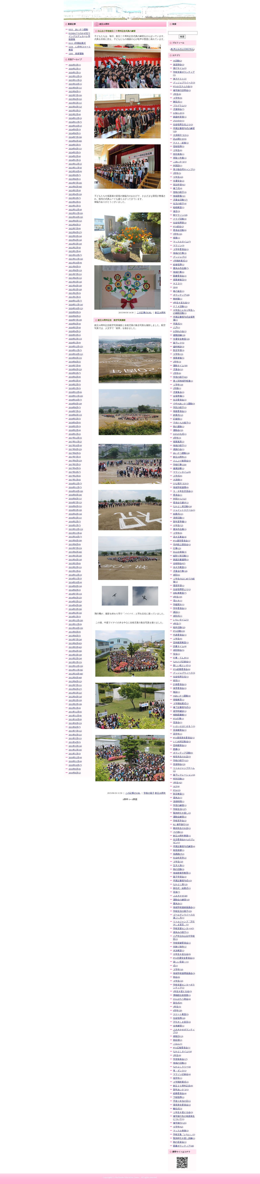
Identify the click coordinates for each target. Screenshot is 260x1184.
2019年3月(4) (75, 381)
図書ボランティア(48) (183, 1146)
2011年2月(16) (75, 750)
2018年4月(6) (75, 422)
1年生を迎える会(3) (182, 991)
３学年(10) (178, 969)
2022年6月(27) (75, 232)
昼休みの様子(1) (181, 932)
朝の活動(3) (178, 869)
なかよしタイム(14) (182, 1051)
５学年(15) (178, 354)
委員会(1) (177, 495)
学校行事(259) (179, 464)
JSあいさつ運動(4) (182, 696)
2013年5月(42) (75, 647)
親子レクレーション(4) (184, 775)
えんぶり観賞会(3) (182, 461)
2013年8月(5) (75, 636)
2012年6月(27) (75, 689)
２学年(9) (177, 533)
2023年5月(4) (75, 190)
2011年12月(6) (75, 712)
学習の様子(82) (180, 377)
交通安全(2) (178, 181)
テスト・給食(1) (181, 143)
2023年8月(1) (75, 179)
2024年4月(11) (75, 149)
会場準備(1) (178, 396)
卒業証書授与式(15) (182, 880)
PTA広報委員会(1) (181, 1048)
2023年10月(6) (75, 171)
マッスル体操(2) (181, 1131)
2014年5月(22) (75, 601)
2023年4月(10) (75, 194)
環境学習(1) (178, 585)
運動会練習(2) (179, 817)
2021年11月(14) (76, 259)
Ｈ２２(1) (177, 283)
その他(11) (178, 832)
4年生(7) (177, 623)
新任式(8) (177, 1003)
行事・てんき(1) (181, 658)
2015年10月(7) (75, 537)
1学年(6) (177, 373)
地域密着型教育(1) (182, 873)
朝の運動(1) (178, 426)
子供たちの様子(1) (182, 423)
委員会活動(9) (179, 230)
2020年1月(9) (75, 343)
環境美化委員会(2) (182, 1105)
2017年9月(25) (75, 449)
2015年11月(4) (75, 533)
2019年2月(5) (75, 384)
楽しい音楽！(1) (181, 962)
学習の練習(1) (179, 805)
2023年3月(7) (75, 198)
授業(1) (176, 238)
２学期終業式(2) (181, 1082)
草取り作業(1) (179, 158)
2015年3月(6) (75, 563)
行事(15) (177, 548)
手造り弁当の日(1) (182, 1101)
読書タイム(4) (179, 646)
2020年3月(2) (75, 335)
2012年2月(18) (75, 704)
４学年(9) (177, 98)
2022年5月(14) (75, 236)
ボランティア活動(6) (183, 753)
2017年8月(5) (75, 453)
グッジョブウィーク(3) (184, 673)
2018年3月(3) (75, 426)
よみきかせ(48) (180, 896)
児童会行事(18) (180, 571)
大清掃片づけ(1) (181, 135)
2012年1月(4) (75, 708)
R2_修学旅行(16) (181, 824)
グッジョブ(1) (179, 257)
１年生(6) (177, 639)
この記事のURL (144, 312)
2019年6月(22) (75, 369)
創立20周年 (160, 312)
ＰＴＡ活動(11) (180, 306)
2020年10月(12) (76, 308)
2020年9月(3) (75, 312)
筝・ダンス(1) (179, 1071)
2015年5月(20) (75, 556)
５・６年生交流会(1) (183, 491)
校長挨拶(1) (178, 850)
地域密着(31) (179, 196)
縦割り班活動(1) (181, 556)
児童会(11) (178, 369)
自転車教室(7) (179, 593)
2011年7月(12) (75, 731)
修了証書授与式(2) (182, 707)
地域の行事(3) (179, 253)
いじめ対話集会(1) (182, 741)
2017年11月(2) (75, 442)
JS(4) (175, 287)
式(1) (175, 966)
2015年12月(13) (76, 529)
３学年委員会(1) (181, 249)
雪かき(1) (177, 601)
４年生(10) (178, 981)
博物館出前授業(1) (182, 995)
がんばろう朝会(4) (182, 999)
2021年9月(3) (75, 266)
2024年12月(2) (75, 118)
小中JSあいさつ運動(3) (184, 404)
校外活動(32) (179, 627)
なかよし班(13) (180, 884)
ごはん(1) (177, 1044)
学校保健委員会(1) (182, 943)
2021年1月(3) (75, 297)
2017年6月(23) (75, 461)
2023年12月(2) (75, 164)
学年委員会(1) (179, 608)
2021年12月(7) (75, 255)
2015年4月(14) (75, 560)
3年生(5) (177, 1007)
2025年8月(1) (75, 91)
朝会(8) (176, 977)
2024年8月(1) (75, 133)
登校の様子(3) (179, 192)
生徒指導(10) (179, 1018)
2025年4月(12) (75, 107)
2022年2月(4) (75, 248)
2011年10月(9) (75, 719)
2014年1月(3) (75, 617)
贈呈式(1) (177, 102)
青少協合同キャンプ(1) (184, 169)
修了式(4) (177, 188)
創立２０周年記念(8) (183, 1086)
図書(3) (176, 749)
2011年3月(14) (75, 746)
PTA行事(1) (178, 719)
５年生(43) (178, 177)
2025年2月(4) (75, 114)
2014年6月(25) (75, 598)
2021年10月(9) (75, 263)
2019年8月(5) (75, 362)
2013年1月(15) (75, 662)
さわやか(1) (178, 121)
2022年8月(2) (75, 225)
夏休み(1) (177, 903)
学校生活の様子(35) (182, 911)
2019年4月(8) (75, 377)
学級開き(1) (178, 604)
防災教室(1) (178, 794)
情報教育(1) (178, 700)
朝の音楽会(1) (179, 1142)
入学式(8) (177, 476)
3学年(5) (177, 173)
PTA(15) (176, 790)
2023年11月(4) (75, 168)
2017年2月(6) (75, 476)
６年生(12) (178, 525)
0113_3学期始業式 (77, 43)
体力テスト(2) (179, 79)
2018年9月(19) (75, 404)
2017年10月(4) (75, 445)
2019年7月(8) (75, 365)
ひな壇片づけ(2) (181, 483)
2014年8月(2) (75, 590)
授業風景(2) (178, 442)
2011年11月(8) (75, 716)
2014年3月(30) (75, 609)
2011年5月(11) (75, 738)
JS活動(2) (177, 61)
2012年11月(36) (76, 670)
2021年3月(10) (75, 289)
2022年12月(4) (75, 209)
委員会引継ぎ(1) (181, 503)
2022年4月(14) (75, 240)
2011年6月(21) (75, 735)
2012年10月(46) (76, 674)
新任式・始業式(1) (182, 888)
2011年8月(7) (75, 727)
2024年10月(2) (75, 126)
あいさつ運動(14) (181, 453)
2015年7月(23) (75, 548)
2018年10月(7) (75, 400)
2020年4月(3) (75, 331)
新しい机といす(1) (182, 665)
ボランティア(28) (181, 295)
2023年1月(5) (75, 206)
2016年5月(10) (75, 510)
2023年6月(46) (75, 187)
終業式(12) (178, 415)
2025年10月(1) (75, 84)
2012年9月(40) (75, 677)
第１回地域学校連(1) (183, 381)
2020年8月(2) (75, 316)
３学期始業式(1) (181, 703)
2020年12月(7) (75, 301)
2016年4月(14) (75, 514)
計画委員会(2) (179, 684)
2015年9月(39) (75, 540)
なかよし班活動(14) (182, 506)
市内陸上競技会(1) (182, 544)
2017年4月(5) (75, 468)
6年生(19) (177, 597)
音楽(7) (176, 892)
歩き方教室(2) (179, 567)
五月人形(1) (178, 865)
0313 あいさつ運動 (78, 29)
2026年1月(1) (75, 72)
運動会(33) (178, 430)
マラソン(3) (178, 245)
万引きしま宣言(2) (182, 1022)
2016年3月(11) (75, 518)
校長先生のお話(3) (182, 757)
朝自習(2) (177, 1040)
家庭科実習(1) (179, 117)
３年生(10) (178, 862)
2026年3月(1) (75, 65)
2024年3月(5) (75, 152)
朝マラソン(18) (180, 215)
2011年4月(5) (75, 742)
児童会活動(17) (180, 200)
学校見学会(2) (179, 821)
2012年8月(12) (75, 681)
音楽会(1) (177, 722)
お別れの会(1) (179, 331)
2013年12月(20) (76, 620)
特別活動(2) (178, 779)
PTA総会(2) (178, 226)
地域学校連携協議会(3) (184, 973)
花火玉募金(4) (179, 537)
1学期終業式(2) (180, 261)
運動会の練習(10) (181, 900)
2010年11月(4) (75, 761)
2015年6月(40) (75, 552)
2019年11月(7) (75, 350)
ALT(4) (176, 786)
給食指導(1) (178, 264)
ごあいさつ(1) (179, 162)
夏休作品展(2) (179, 529)
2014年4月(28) (75, 605)
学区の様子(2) (179, 407)
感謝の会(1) (178, 449)
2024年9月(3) (75, 129)
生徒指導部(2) (179, 223)
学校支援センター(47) (183, 928)
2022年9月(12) (75, 221)
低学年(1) (177, 1078)
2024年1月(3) (75, 160)
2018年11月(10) (76, 396)
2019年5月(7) (75, 373)
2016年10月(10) (76, 491)
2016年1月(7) (75, 525)
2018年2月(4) (75, 430)
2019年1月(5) (75, 388)
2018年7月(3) (75, 411)
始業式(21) (178, 514)
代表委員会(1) (179, 635)
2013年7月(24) (75, 639)
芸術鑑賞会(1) (179, 745)
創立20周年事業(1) (182, 836)
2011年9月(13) (75, 723)
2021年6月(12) (75, 278)
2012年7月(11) (75, 685)
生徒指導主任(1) (181, 677)
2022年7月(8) (75, 228)
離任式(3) (177, 1109)
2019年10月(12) (76, 354)
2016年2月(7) (75, 521)
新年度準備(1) (179, 521)
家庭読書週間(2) (181, 560)
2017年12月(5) (75, 438)
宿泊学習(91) (179, 185)
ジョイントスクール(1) (184, 510)
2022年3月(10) (75, 244)
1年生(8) (177, 94)
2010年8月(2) (75, 773)
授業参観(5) (178, 358)
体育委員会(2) (179, 688)
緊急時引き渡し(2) (182, 813)
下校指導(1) (178, 1097)
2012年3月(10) (75, 700)
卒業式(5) (177, 324)
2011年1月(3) (75, 754)
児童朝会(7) (178, 109)
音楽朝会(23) (179, 764)
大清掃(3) (177, 480)
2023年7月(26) (75, 183)
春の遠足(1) (178, 291)
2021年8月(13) (75, 270)
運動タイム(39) (180, 365)
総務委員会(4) (179, 1093)
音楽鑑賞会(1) (179, 730)
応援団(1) (177, 419)
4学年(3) (177, 438)
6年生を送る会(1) (181, 303)
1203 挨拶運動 (76, 53)
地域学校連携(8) (181, 487)
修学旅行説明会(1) (182, 90)
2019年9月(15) (75, 358)
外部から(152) (179, 499)
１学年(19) (178, 385)
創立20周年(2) (179, 457)
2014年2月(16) (75, 613)
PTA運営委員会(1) (181, 541)
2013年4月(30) (75, 651)
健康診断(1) (178, 468)
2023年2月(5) (75, 202)
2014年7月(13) (75, 594)
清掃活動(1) (178, 518)
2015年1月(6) (75, 571)
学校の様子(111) (180, 760)
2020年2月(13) (75, 339)
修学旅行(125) (179, 1123)
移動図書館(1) (179, 715)
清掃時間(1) (178, 801)
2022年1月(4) (75, 251)
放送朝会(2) (178, 64)
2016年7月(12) (75, 502)
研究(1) (176, 680)
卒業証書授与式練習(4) (184, 846)
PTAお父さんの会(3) (182, 86)
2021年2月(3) (75, 293)
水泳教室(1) (178, 950)
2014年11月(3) (75, 578)
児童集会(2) (178, 392)
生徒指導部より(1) (182, 589)
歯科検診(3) (178, 347)
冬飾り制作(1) (179, 947)
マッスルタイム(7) (182, 242)
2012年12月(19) (76, 666)
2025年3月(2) (75, 110)
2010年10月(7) (75, 765)
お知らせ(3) (178, 113)
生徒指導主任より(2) (183, 124)
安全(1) (176, 654)
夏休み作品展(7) (181, 268)
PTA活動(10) (179, 631)
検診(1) (176, 692)
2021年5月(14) (75, 282)
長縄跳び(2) (178, 854)
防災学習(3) (178, 350)
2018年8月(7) (75, 407)
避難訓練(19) (179, 335)
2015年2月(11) (75, 567)
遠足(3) (176, 211)
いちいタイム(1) (181, 620)
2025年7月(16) (75, 95)
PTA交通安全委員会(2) (184, 958)
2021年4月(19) (75, 286)
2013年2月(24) (75, 658)
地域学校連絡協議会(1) (184, 907)
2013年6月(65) (75, 643)
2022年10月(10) (76, 217)
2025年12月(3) (75, 76)
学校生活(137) (179, 809)
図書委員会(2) (179, 276)
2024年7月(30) (75, 137)
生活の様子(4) (179, 204)
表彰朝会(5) (178, 650)
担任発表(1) (178, 154)
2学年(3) (177, 362)
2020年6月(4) (75, 324)
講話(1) (176, 612)
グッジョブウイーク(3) (184, 83)
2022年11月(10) (76, 213)
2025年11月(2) (75, 80)
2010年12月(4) (75, 757)
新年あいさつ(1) (181, 1089)
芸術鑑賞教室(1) (181, 642)
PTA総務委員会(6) (181, 669)
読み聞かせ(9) (179, 139)
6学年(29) (177, 1010)
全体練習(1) (178, 1026)
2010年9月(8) (75, 769)
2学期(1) (177, 388)
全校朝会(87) (179, 563)
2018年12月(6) (75, 392)
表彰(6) (176, 575)
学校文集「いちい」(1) (184, 1134)
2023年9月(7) (75, 175)
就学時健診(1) (179, 711)
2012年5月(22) (75, 693)
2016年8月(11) (75, 499)
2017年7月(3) (75, 457)
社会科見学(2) (179, 858)
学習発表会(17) (180, 1059)
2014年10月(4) (75, 582)
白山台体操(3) (179, 552)
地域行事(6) (178, 272)
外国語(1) (177, 165)
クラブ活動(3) (179, 219)
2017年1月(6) (75, 480)
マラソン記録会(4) (182, 1074)
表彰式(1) (177, 616)
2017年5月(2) (75, 464)
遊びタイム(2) (179, 68)
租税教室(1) (178, 207)
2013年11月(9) (75, 624)
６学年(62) (178, 1127)
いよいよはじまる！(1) (184, 726)
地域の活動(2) (179, 1063)
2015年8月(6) (75, 544)
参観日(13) (178, 1036)
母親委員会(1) (179, 411)
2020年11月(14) (76, 305)
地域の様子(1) (179, 445)
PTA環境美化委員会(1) (184, 738)
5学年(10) (177, 234)
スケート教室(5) (181, 1014)
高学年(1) (177, 734)
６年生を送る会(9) (182, 954)
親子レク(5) (178, 343)
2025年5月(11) (75, 103)
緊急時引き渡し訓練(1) (184, 1138)
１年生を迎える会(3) (183, 1112)
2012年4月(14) (75, 697)
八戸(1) (176, 327)
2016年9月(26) (75, 495)
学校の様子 (149, 793)
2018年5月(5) (75, 419)
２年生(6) (177, 150)
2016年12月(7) (75, 483)
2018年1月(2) (75, 434)
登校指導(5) (178, 146)
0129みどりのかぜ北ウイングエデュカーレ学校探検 (79, 36)
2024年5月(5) (75, 145)
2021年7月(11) (75, 274)
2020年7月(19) (75, 320)
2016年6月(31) (75, 506)
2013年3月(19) (75, 655)
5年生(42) (177, 782)
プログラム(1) (179, 105)
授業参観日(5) (179, 280)
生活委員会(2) (179, 400)
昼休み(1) (177, 798)
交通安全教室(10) (181, 339)
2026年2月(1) (75, 69)
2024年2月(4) (75, 156)
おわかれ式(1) (179, 434)
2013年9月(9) (75, 632)
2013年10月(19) (76, 628)
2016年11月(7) (75, 487)
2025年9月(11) (75, 88)
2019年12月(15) (76, 346)
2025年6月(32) (75, 99)
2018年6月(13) (75, 415)
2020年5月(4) (75, 327)
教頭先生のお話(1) (182, 828)
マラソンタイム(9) (182, 472)
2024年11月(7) (75, 122)
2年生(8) (177, 1055)
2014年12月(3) (75, 575)
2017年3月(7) (75, 472)
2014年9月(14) (75, 586)
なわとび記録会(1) (182, 662)
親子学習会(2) (179, 877)
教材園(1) (177, 299)
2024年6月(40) (75, 141)
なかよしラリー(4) (182, 1067)
